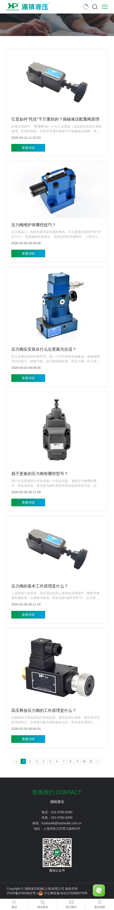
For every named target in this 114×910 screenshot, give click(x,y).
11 (91, 761)
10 (84, 761)
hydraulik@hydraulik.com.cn (61, 823)
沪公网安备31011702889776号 (63, 893)
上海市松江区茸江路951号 (61, 828)
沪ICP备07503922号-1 (22, 893)
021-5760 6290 (61, 812)
